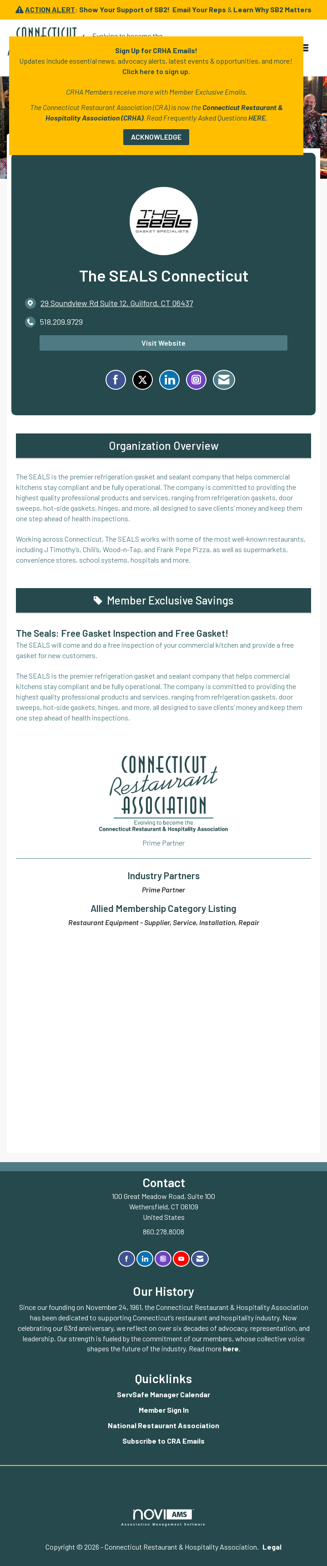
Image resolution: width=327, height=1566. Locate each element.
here (231, 1348)
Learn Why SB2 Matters (272, 9)
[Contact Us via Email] (200, 1259)
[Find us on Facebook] (126, 1259)
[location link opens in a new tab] (116, 303)
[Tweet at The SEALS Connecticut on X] (142, 380)
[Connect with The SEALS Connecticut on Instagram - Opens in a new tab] (196, 380)
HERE (257, 117)
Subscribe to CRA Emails (163, 1440)
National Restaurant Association (163, 1425)
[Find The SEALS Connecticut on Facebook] (116, 380)
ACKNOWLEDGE (156, 136)
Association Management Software (163, 1517)
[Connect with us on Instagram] (163, 1259)
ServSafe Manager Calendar (163, 1394)
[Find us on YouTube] (181, 1259)
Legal (272, 1546)
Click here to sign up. (156, 71)
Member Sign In (164, 1409)
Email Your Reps (199, 9)
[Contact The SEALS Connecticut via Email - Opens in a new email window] (224, 380)
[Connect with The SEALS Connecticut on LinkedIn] (169, 380)
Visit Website (163, 342)
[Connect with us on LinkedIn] (144, 1259)
